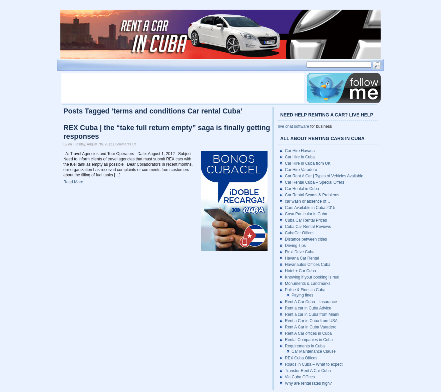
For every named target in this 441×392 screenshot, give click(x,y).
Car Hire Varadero (301, 169)
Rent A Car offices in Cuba (308, 333)
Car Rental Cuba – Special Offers (314, 182)
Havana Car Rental (302, 258)
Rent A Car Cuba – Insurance (311, 301)
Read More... (74, 182)
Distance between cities (306, 239)
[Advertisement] (182, 88)
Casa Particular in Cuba (306, 214)
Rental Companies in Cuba (309, 339)
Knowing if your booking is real (312, 277)
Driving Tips (295, 245)
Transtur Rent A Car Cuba (308, 370)
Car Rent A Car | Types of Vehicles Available (324, 176)
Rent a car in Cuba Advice (308, 308)
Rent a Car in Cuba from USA (311, 320)
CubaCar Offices (299, 233)
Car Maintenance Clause (314, 351)
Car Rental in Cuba (302, 188)
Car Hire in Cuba (300, 157)
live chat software (293, 126)
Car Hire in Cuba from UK (308, 163)
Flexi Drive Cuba (300, 252)
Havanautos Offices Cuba (308, 264)
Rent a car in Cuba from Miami (312, 314)
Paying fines (302, 295)
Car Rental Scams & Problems (312, 195)
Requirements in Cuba (305, 346)
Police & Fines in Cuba (305, 290)
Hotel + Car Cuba (300, 271)
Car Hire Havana (300, 150)
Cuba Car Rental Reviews (308, 226)
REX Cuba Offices (301, 358)
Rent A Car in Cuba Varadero (311, 327)
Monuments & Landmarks (308, 283)
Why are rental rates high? (308, 383)
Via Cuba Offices (300, 377)
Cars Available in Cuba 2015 (310, 207)
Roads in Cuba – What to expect (314, 364)
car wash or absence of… (307, 201)
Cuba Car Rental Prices (306, 220)
